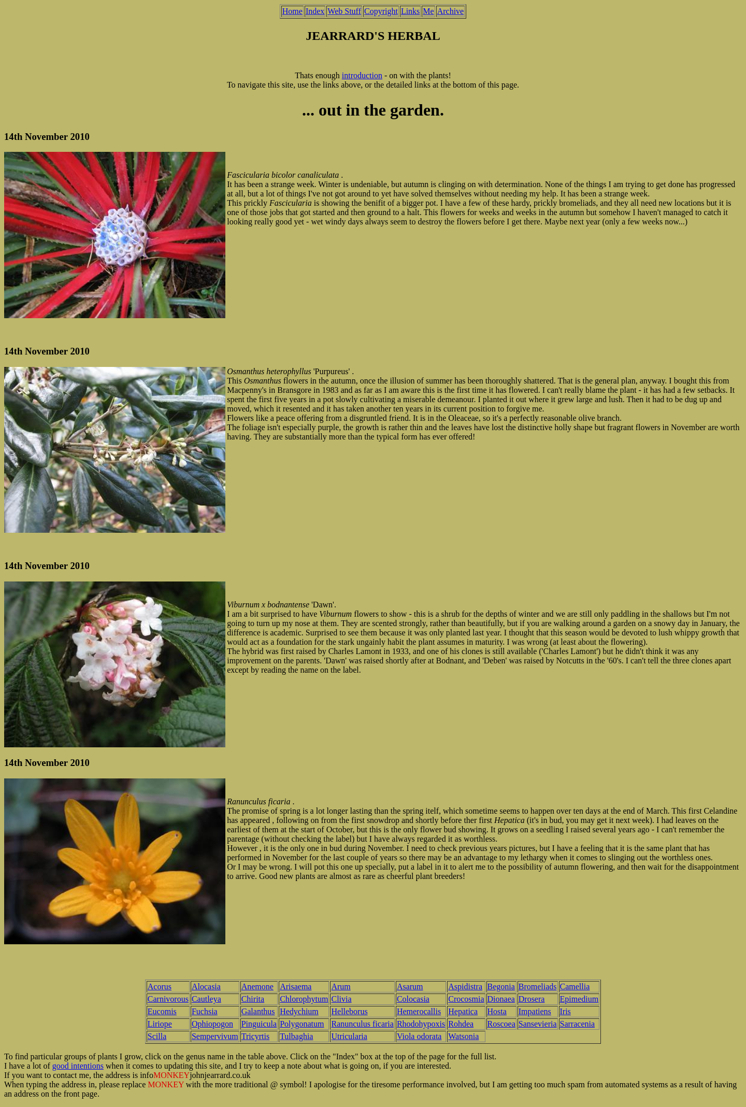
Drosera (532, 999)
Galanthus (258, 1011)
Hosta (497, 1011)
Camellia (575, 986)
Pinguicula (259, 1023)
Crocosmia (466, 999)
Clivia (341, 999)
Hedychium (299, 1011)
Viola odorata (419, 1036)
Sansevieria (538, 1023)
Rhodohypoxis (421, 1023)
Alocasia (206, 986)
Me (428, 11)
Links (410, 11)
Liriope (160, 1023)
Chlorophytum (304, 999)
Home (292, 11)
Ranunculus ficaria (362, 1023)
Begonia (501, 986)
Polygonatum (302, 1023)
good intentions (78, 1065)
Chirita (252, 999)
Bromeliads (538, 986)
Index (315, 11)
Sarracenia (577, 1023)
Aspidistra (465, 986)
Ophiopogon (212, 1023)
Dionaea (501, 999)
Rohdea (461, 1023)
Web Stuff (344, 11)
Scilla (157, 1036)
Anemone (257, 986)
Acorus (159, 986)
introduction (362, 75)
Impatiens (535, 1011)
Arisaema (295, 986)
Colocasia (413, 999)
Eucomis (162, 1011)
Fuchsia (205, 1011)
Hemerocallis (419, 1011)
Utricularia (349, 1036)
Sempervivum (215, 1036)
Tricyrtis (255, 1036)
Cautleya (206, 999)
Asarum (410, 986)
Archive (450, 11)
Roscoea (501, 1023)
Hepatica (463, 1011)
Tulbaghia (296, 1036)
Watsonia (463, 1036)
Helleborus (349, 1011)
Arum (340, 986)
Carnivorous (168, 999)
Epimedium (579, 999)
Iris (565, 1011)
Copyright (381, 11)
